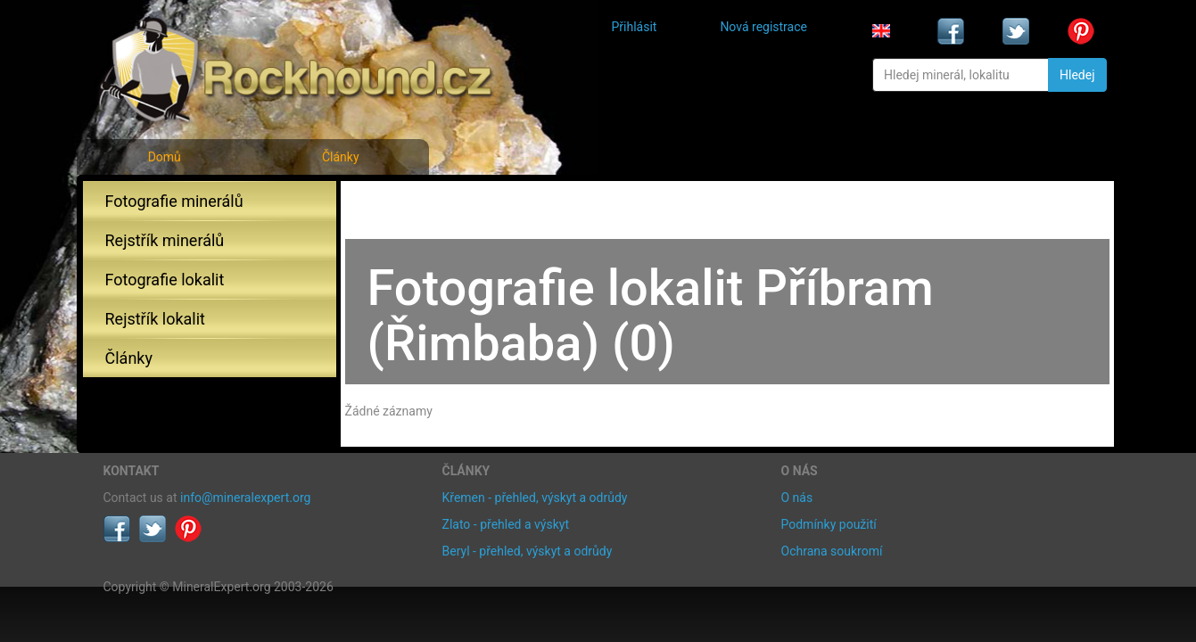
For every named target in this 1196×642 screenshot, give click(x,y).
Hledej (1077, 75)
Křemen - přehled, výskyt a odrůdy (535, 497)
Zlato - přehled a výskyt (505, 524)
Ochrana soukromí (832, 551)
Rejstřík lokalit (155, 318)
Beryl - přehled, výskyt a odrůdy (527, 551)
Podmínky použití (829, 524)
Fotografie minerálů (174, 201)
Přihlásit (634, 27)
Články (340, 157)
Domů (164, 157)
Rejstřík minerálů (165, 240)
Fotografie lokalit (165, 279)
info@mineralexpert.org (245, 497)
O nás (797, 497)
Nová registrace (763, 27)
